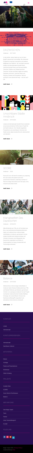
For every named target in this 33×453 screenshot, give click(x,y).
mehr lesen (6, 84)
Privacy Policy (18, 448)
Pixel (14, 449)
